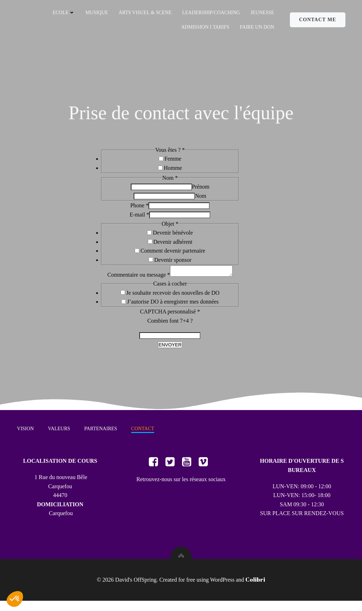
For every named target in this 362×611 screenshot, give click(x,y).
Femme (172, 162)
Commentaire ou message (135, 280)
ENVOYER (169, 350)
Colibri (255, 590)
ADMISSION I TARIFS (205, 27)
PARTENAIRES (101, 437)
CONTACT (143, 437)
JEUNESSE (262, 12)
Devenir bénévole (173, 236)
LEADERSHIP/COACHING (211, 12)
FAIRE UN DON (257, 27)
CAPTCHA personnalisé (170, 317)
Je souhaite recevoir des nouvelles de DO (173, 298)
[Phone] (179, 209)
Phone (139, 209)
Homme (173, 171)
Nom (200, 199)
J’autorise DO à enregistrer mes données (172, 307)
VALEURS (59, 437)
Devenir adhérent (173, 245)
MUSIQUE (97, 12)
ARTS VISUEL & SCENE (144, 12)
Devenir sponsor (172, 263)
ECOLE (63, 12)
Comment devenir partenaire (172, 254)
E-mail (140, 218)
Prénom (201, 190)
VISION (26, 437)
